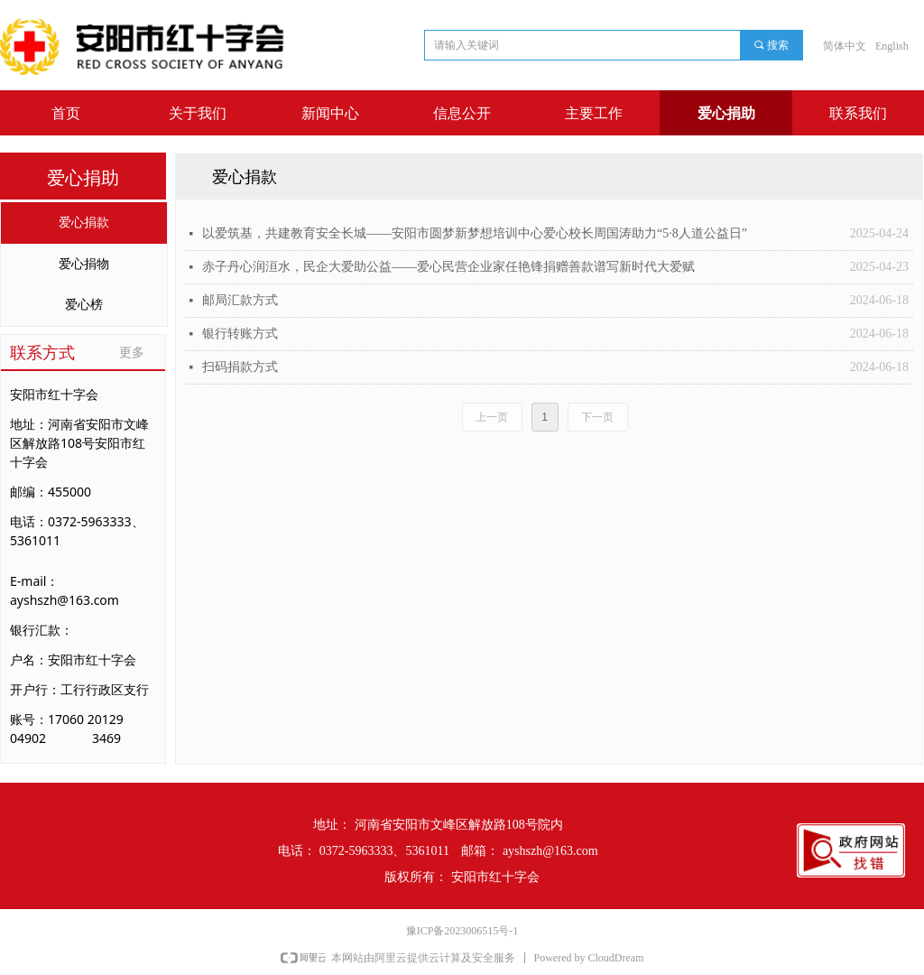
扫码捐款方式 (240, 367)
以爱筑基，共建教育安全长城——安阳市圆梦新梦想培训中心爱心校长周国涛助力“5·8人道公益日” (474, 233)
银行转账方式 (240, 333)
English (892, 46)
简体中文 (844, 46)
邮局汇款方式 (240, 300)
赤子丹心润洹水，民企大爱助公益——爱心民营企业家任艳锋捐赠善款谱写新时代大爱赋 (448, 267)
